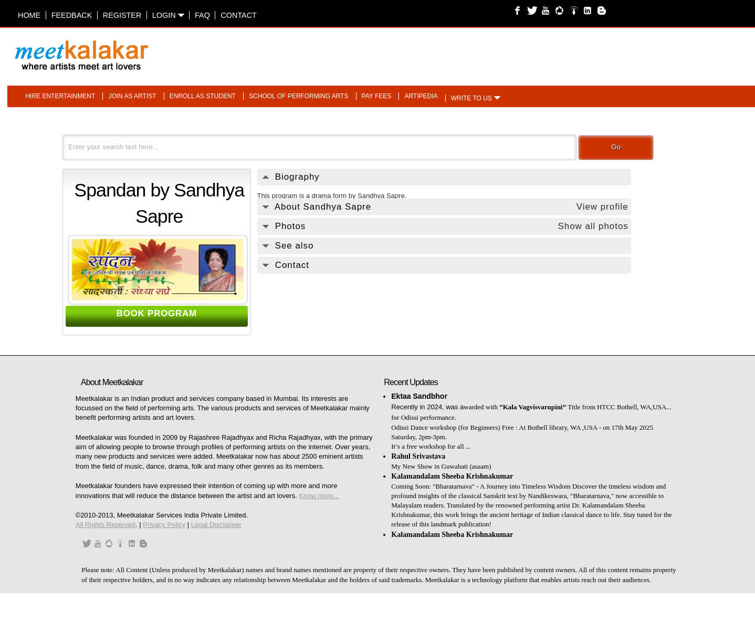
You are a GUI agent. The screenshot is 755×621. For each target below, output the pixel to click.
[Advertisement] (509, 50)
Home (29, 15)
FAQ (202, 15)
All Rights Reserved (105, 525)
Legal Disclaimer (216, 525)
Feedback (71, 15)
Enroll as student (203, 96)
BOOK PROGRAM (157, 313)
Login (168, 15)
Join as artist (132, 96)
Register (122, 15)
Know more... (319, 496)
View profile (602, 207)
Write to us (471, 98)
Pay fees (377, 96)
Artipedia (420, 96)
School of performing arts (298, 96)
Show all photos (593, 226)
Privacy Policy (164, 525)
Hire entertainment (60, 96)
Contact (238, 15)
